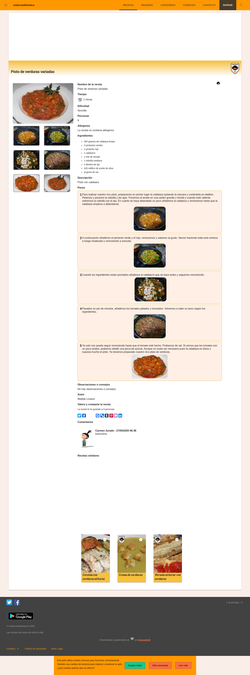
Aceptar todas (135, 665)
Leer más (183, 665)
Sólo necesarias (160, 665)
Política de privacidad (35, 648)
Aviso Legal (57, 648)
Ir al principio (235, 602)
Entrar (227, 5)
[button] (6, 5)
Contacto (209, 5)
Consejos (189, 5)
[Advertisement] (125, 36)
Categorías (168, 5)
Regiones (147, 5)
